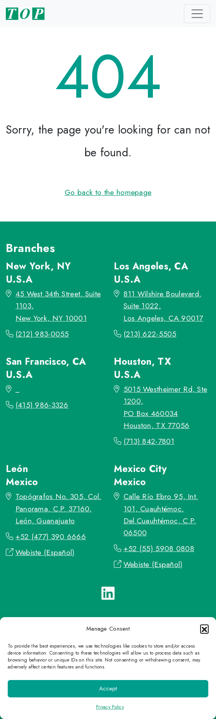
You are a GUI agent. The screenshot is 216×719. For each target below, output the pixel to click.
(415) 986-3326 (42, 404)
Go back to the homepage (108, 192)
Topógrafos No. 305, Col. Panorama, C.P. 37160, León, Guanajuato (58, 508)
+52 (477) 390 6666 (50, 536)
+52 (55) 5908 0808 (158, 548)
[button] (204, 629)
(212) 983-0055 (42, 333)
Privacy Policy (110, 707)
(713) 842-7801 (149, 441)
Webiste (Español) (45, 552)
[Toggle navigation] (197, 13)
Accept (108, 688)
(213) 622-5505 (150, 333)
